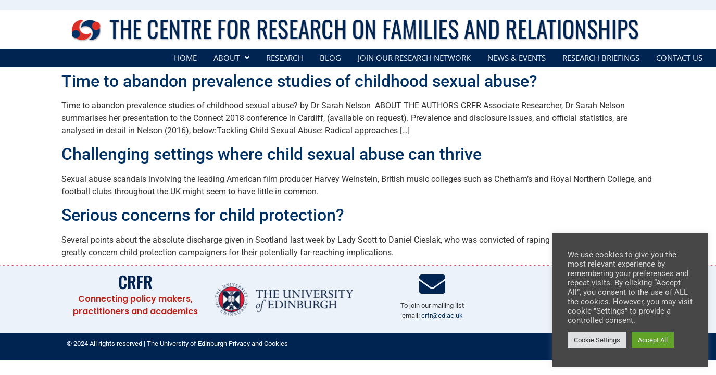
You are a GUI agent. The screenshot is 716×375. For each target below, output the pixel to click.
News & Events (516, 58)
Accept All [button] (653, 340)
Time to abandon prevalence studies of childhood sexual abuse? (299, 81)
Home (185, 58)
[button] (231, 58)
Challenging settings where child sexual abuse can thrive (271, 154)
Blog (330, 58)
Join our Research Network (414, 58)
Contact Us (679, 58)
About (231, 58)
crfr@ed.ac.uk (442, 315)
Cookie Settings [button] (597, 340)
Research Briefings (600, 58)
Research (284, 58)
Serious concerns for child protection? (202, 215)
